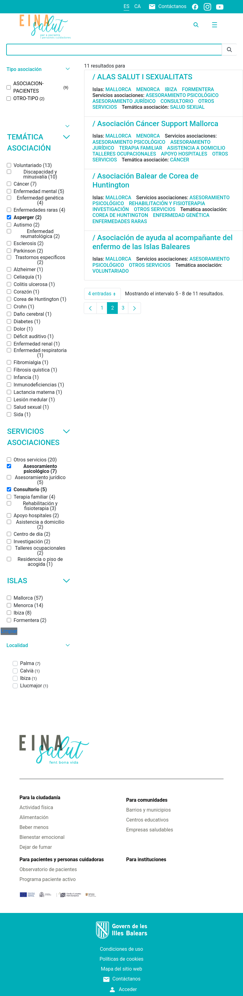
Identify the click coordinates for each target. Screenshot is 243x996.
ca (137, 6)
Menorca (148, 89)
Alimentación (34, 817)
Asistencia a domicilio (196, 148)
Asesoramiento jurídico (124, 101)
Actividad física (36, 807)
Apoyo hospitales (184, 154)
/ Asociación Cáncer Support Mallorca (155, 123)
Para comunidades (147, 800)
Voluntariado (110, 271)
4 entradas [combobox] (104, 294)
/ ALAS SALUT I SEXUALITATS (142, 77)
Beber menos (34, 827)
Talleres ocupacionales (124, 154)
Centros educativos (147, 820)
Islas (38, 580)
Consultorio (176, 101)
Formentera (198, 89)
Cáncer (179, 160)
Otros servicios (154, 209)
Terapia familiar (140, 148)
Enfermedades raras (119, 221)
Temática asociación (38, 142)
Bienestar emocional (42, 837)
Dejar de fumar (35, 847)
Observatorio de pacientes (48, 869)
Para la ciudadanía (39, 797)
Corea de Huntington (120, 215)
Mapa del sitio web (121, 969)
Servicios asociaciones (38, 437)
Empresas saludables (149, 830)
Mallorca (118, 89)
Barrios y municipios (148, 810)
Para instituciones (146, 859)
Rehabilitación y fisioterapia (167, 203)
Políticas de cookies (121, 959)
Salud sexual (187, 107)
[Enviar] (229, 50)
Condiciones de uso (121, 949)
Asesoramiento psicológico (182, 95)
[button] (37, 69)
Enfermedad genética (181, 215)
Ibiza (171, 89)
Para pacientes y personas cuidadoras (61, 859)
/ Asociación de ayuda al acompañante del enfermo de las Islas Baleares (162, 242)
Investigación (110, 209)
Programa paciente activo (47, 879)
